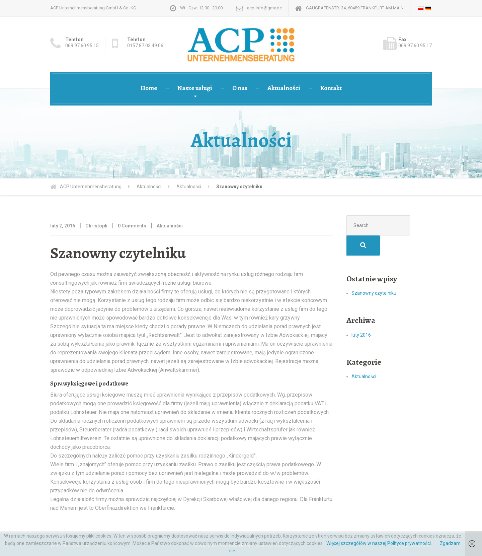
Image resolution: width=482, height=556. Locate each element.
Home (149, 88)
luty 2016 (361, 315)
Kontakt (331, 88)
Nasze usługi (194, 88)
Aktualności (283, 88)
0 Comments (132, 225)
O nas (239, 88)
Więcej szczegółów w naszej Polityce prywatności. (379, 543)
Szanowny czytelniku (373, 273)
